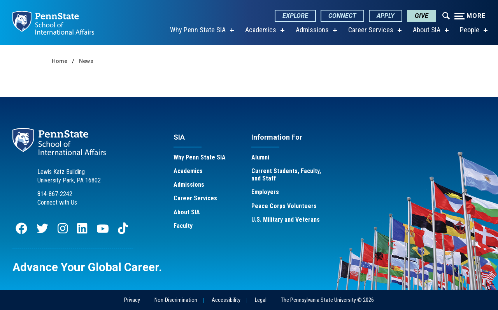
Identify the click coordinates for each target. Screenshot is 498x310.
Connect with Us (57, 202)
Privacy (132, 300)
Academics (260, 30)
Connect (342, 15)
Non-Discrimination (175, 300)
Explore (295, 15)
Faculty (183, 225)
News (86, 61)
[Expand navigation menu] (446, 15)
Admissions (312, 30)
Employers (265, 192)
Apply (386, 15)
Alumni (260, 157)
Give (421, 15)
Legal (261, 300)
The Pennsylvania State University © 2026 (327, 300)
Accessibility (226, 300)
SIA (179, 137)
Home (59, 61)
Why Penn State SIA (198, 30)
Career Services (370, 30)
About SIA (426, 30)
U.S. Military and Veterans (285, 219)
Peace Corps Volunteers (284, 206)
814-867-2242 (54, 194)
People (469, 30)
